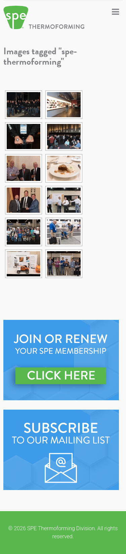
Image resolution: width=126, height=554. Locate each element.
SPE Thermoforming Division (45, 17)
